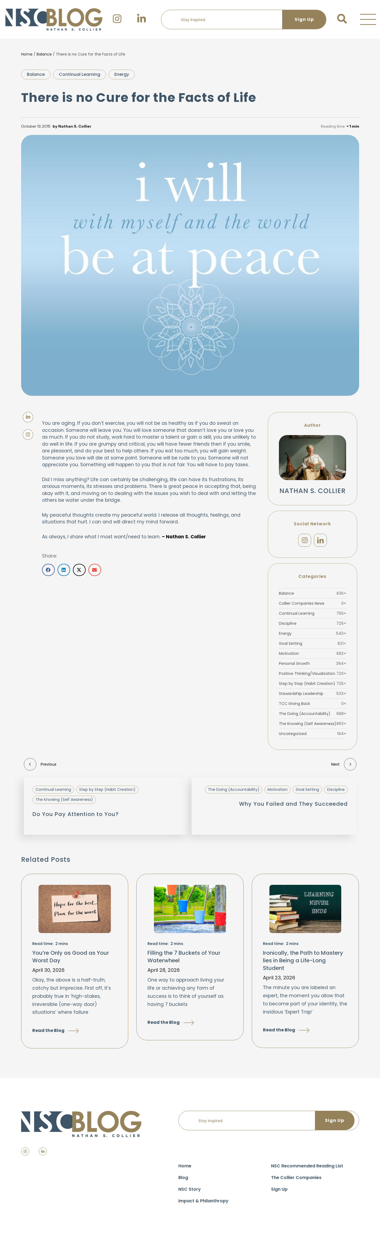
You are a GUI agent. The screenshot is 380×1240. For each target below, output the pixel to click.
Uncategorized (312, 736)
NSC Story (189, 1192)
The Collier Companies (296, 1180)
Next (343, 767)
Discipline (312, 626)
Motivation (312, 656)
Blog (183, 1180)
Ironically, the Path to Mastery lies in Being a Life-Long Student (303, 963)
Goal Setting (312, 646)
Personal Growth (312, 666)
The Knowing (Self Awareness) (312, 726)
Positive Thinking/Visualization (312, 676)
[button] (368, 19)
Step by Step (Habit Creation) (312, 686)
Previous (40, 767)
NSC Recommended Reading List (307, 1168)
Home (27, 54)
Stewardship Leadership (312, 696)
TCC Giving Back (312, 706)
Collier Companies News (312, 606)
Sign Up (279, 1192)
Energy (121, 74)
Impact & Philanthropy (203, 1203)
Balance (44, 54)
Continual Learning (79, 74)
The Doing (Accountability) (312, 716)
